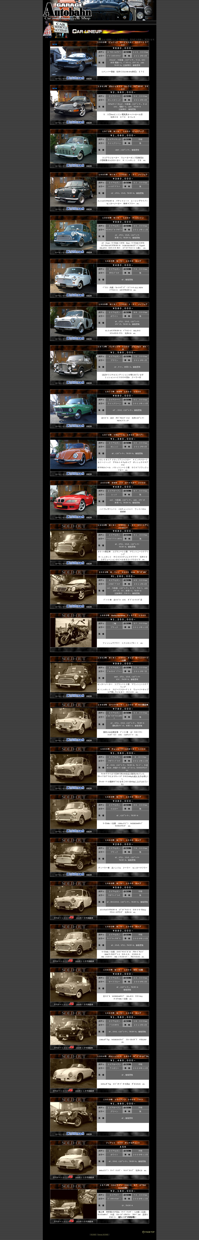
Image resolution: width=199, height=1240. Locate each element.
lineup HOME (103, 1234)
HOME (93, 1234)
